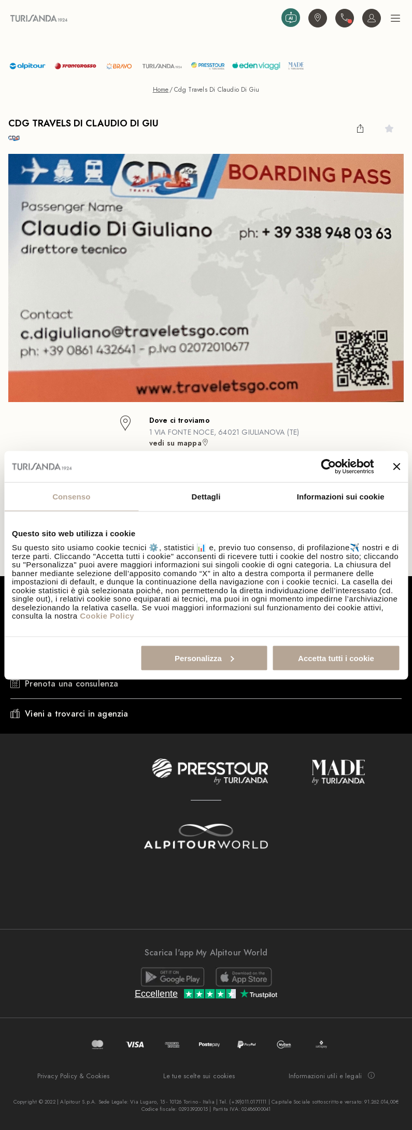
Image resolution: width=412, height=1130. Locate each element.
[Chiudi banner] (396, 466)
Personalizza (204, 657)
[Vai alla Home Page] (143, 18)
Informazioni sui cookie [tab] (341, 496)
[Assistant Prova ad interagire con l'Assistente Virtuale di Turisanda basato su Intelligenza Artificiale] (290, 17)
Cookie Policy (107, 615)
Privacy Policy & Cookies (73, 1076)
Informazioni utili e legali (332, 1076)
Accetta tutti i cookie (336, 657)
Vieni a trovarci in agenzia (76, 714)
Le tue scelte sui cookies (199, 1076)
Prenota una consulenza (71, 684)
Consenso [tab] (71, 496)
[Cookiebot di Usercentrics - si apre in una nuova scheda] (328, 466)
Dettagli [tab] (206, 496)
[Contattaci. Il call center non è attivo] (344, 18)
